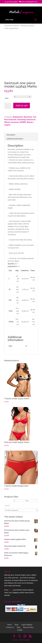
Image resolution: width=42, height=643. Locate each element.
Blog (18, 627)
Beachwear (28, 117)
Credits (19, 630)
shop (10, 590)
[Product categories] (21, 510)
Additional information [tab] (15, 139)
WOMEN (22, 122)
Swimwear (15, 122)
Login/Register (26, 625)
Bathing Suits (18, 117)
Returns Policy (28, 627)
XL (26, 346)
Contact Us (10, 627)
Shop (16, 625)
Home (9, 625)
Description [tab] (11, 135)
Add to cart (21, 105)
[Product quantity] (7, 106)
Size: (7, 98)
